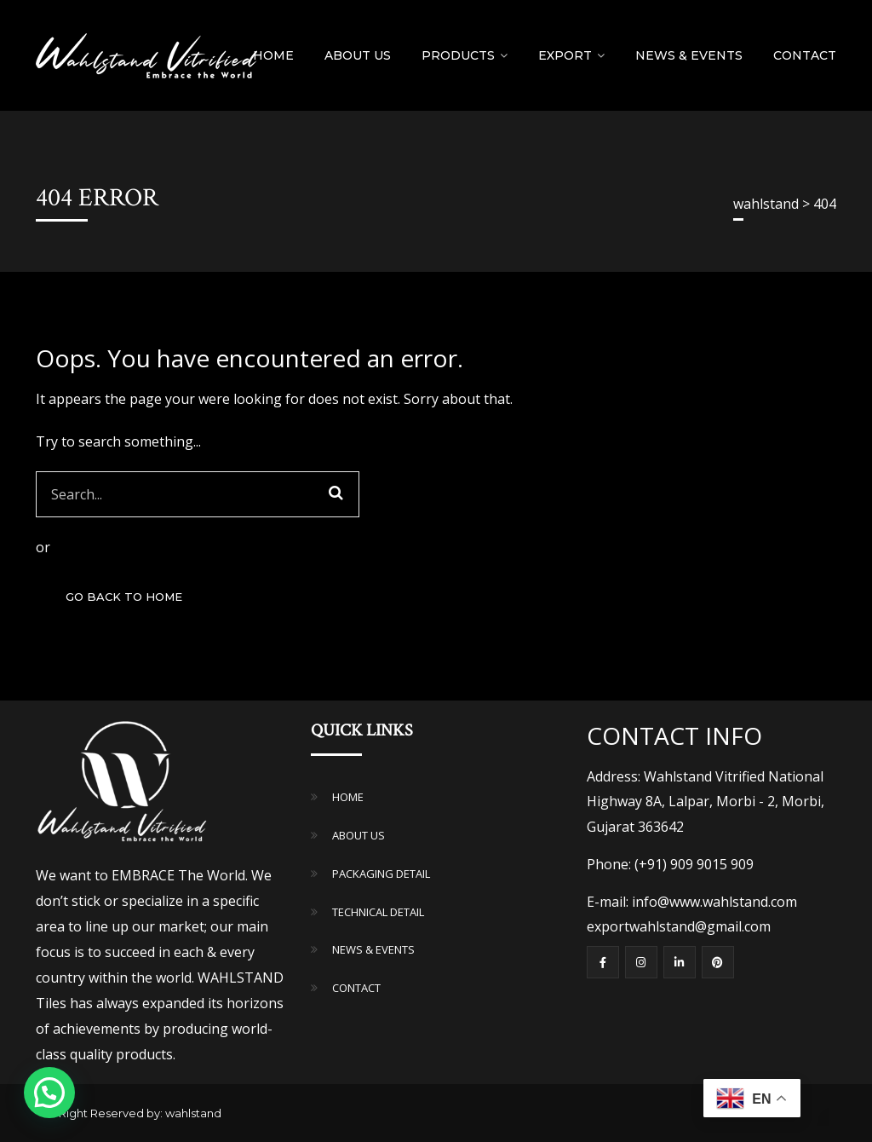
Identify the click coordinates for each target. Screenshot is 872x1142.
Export (565, 55)
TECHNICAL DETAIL (378, 912)
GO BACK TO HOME (124, 596)
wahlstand (193, 1113)
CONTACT (356, 987)
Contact (804, 55)
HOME (348, 797)
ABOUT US (358, 835)
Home (273, 55)
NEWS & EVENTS (689, 55)
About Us (357, 55)
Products (458, 55)
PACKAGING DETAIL (381, 873)
